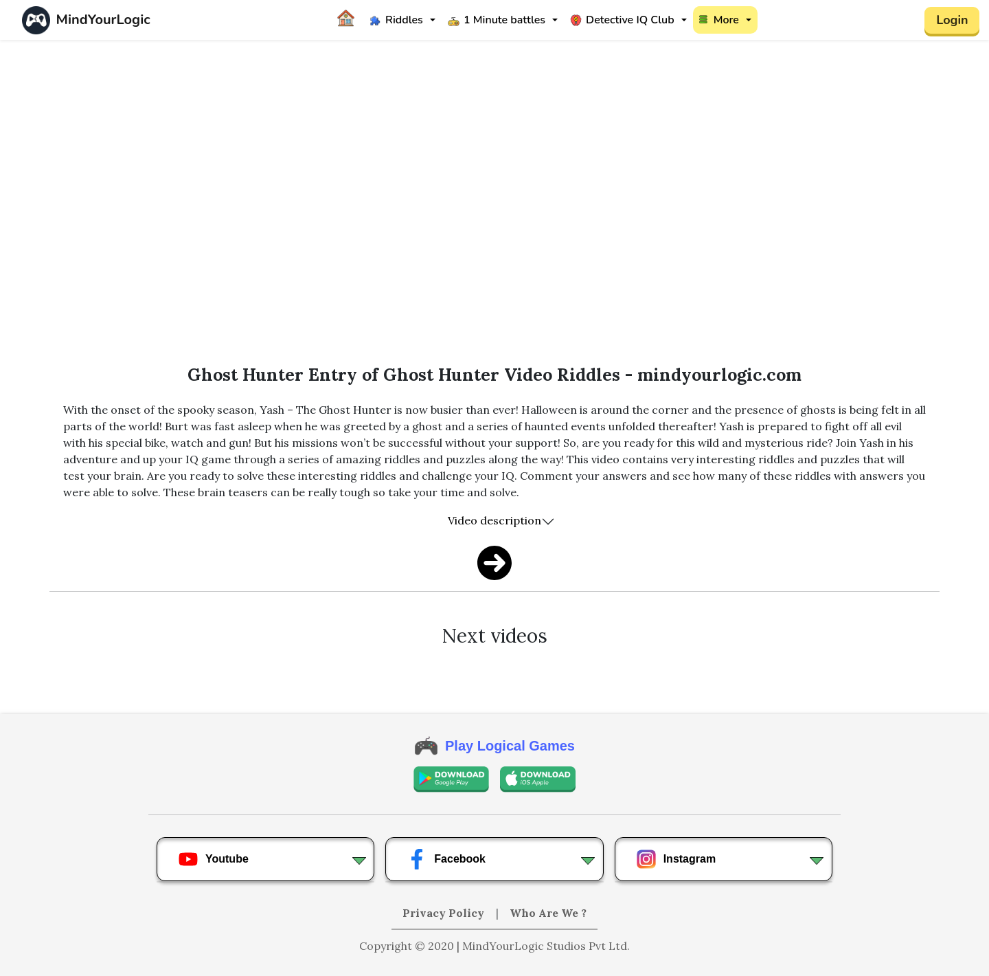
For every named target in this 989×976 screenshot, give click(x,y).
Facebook (446, 859)
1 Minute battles (496, 20)
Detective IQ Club (622, 20)
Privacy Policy (444, 913)
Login (952, 20)
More (719, 19)
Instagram (676, 859)
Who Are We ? (548, 913)
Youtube (213, 859)
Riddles (396, 20)
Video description (494, 520)
